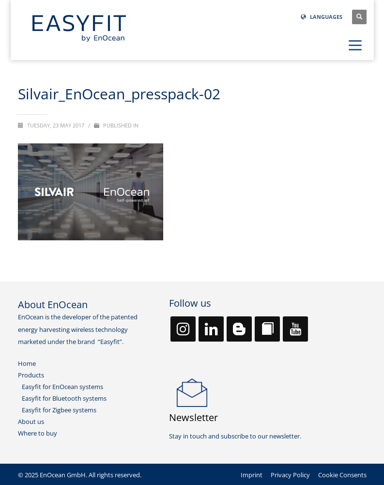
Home (27, 363)
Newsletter (193, 417)
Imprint (251, 474)
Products (31, 375)
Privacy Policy (290, 474)
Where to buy (37, 433)
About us (31, 421)
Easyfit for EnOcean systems (62, 386)
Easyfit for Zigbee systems (59, 410)
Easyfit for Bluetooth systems (64, 398)
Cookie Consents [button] (342, 474)
